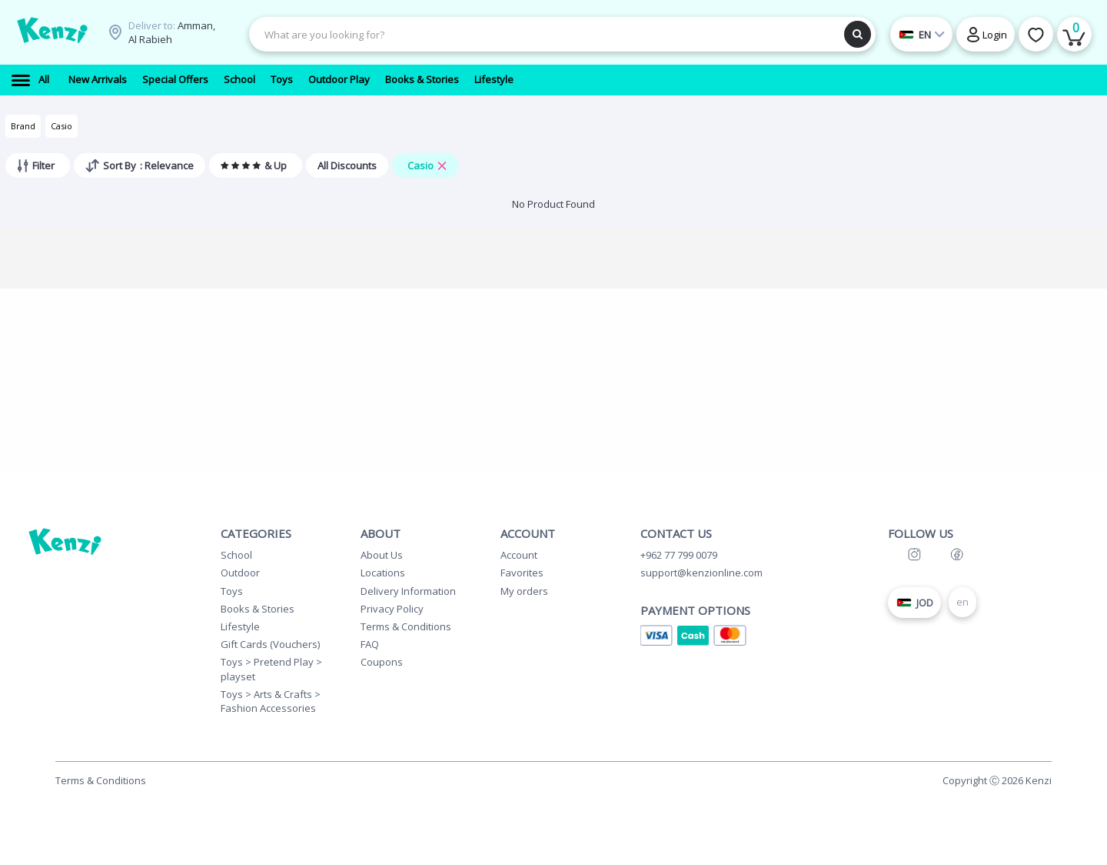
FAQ (370, 644)
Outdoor (240, 572)
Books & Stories (257, 609)
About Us (382, 555)
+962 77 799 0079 (678, 555)
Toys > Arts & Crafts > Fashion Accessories (271, 701)
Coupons (382, 662)
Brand (23, 126)
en (962, 602)
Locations (383, 572)
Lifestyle (240, 626)
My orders (524, 591)
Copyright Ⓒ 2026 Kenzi (997, 780)
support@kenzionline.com (701, 572)
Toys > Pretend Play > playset (271, 669)
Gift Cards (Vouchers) (270, 644)
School (236, 555)
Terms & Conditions (406, 626)
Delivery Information (408, 591)
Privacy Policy (392, 609)
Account (518, 555)
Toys (232, 591)
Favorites (522, 572)
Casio (61, 126)
